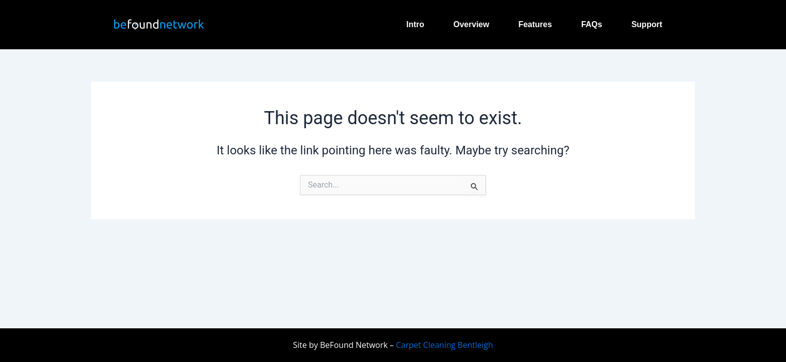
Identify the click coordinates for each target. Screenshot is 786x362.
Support (647, 24)
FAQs (591, 24)
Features (535, 24)
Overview (471, 24)
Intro (415, 24)
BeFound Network (353, 344)
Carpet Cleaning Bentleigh (443, 344)
